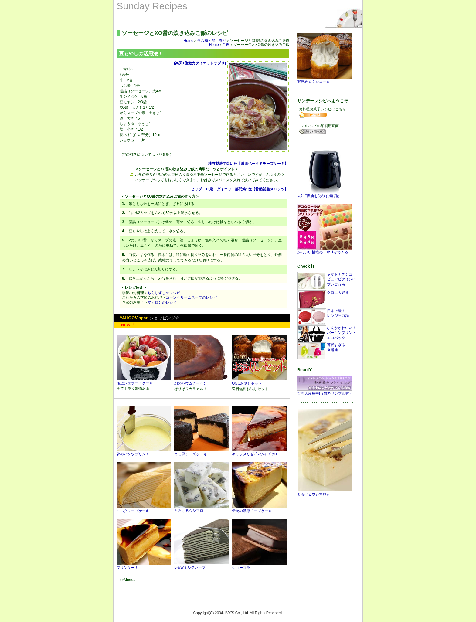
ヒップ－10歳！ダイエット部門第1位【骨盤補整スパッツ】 (239, 189)
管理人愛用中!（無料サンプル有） (325, 391)
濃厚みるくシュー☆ (324, 79)
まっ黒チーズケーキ (201, 452)
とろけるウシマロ (201, 509)
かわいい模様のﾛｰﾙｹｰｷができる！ (324, 250)
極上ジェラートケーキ (144, 381)
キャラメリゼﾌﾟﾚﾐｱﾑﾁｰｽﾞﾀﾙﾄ (259, 452)
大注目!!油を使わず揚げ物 (324, 194)
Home (188, 41)
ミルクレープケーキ (144, 509)
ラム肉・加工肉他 (211, 41)
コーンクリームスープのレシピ (191, 297)
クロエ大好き (338, 293)
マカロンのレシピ (162, 302)
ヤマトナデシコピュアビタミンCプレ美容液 (341, 279)
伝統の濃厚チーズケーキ (259, 509)
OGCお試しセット (259, 381)
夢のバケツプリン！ (144, 452)
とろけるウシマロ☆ (324, 492)
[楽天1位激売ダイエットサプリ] (200, 63)
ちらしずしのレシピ (164, 293)
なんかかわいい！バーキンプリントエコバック (341, 333)
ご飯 (226, 44)
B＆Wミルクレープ (201, 565)
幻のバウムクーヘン (201, 381)
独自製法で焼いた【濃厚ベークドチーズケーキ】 (248, 163)
